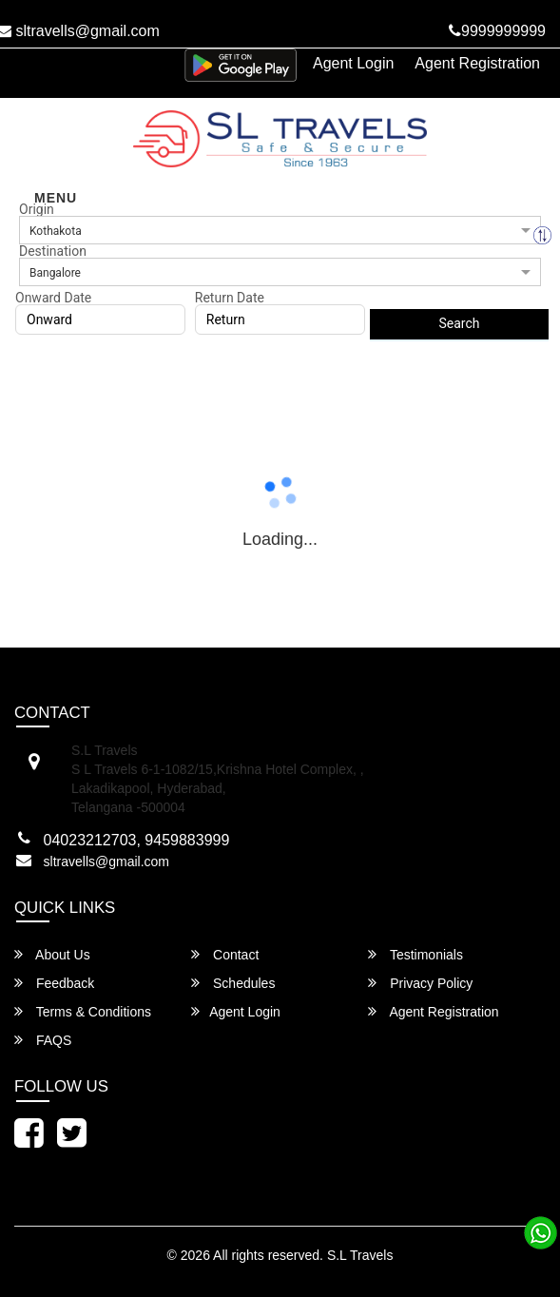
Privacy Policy (420, 983)
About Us (52, 954)
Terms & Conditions (82, 1011)
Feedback (54, 983)
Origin (36, 209)
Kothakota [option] (55, 231)
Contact (225, 954)
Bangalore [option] (55, 273)
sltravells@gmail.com (106, 861)
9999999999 (497, 31)
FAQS (42, 1040)
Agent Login (353, 63)
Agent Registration (477, 63)
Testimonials (415, 954)
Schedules (233, 983)
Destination (53, 251)
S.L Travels (360, 1255)
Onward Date (53, 297)
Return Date (229, 297)
